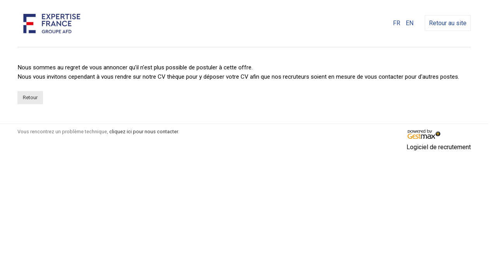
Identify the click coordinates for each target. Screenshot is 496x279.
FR (396, 23)
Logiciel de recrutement (438, 147)
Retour (30, 97)
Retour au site (448, 23)
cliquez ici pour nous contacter (143, 131)
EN (409, 23)
